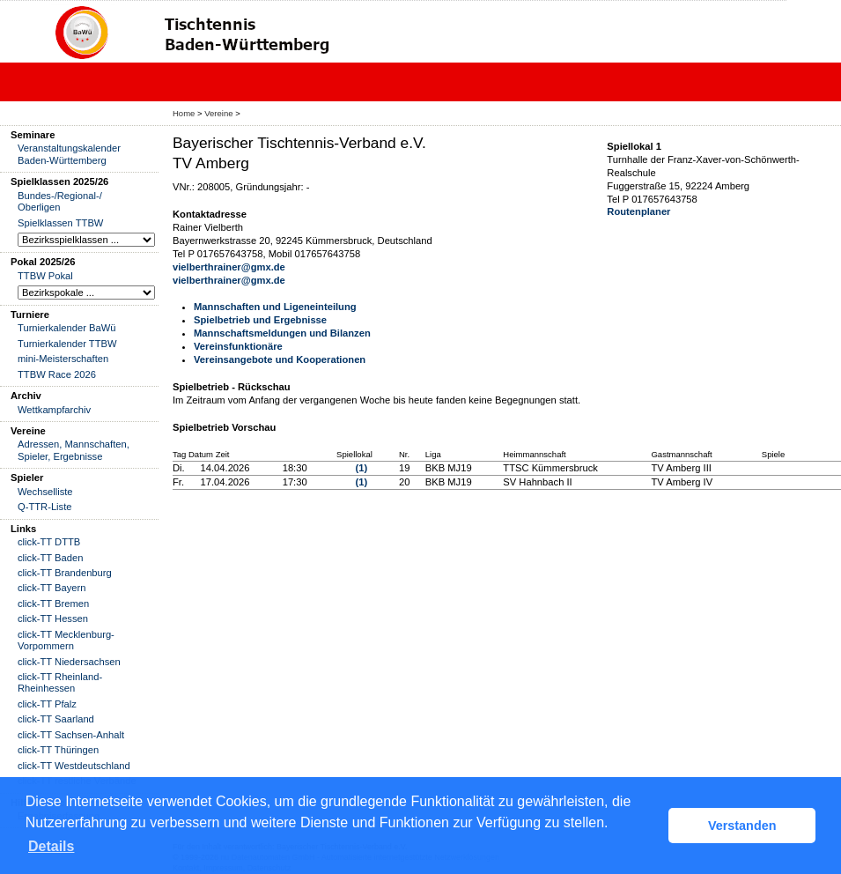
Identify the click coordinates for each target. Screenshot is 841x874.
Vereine (218, 113)
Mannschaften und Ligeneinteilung (275, 306)
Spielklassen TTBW (60, 223)
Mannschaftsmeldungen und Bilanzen (282, 333)
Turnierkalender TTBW (67, 343)
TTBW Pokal (45, 275)
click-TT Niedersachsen (69, 661)
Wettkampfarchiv (54, 409)
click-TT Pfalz (47, 704)
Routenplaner (638, 211)
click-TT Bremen (53, 603)
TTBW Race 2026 (57, 374)
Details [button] (51, 846)
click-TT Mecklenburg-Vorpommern (66, 640)
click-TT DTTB (49, 542)
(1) (362, 468)
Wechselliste (45, 491)
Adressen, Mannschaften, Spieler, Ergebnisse (73, 450)
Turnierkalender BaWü (67, 327)
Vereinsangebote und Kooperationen (279, 359)
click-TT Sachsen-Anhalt (71, 735)
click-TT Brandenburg (65, 572)
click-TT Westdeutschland (74, 765)
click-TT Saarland (56, 719)
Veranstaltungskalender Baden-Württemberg (69, 154)
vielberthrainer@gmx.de (229, 267)
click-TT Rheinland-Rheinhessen (60, 682)
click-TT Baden (50, 557)
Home (184, 113)
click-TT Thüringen (58, 749)
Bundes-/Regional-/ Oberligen (60, 201)
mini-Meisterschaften (63, 358)
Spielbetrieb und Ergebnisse (260, 320)
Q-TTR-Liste (45, 506)
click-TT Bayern (52, 587)
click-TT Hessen (53, 618)
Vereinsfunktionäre (238, 346)
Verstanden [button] (742, 825)
